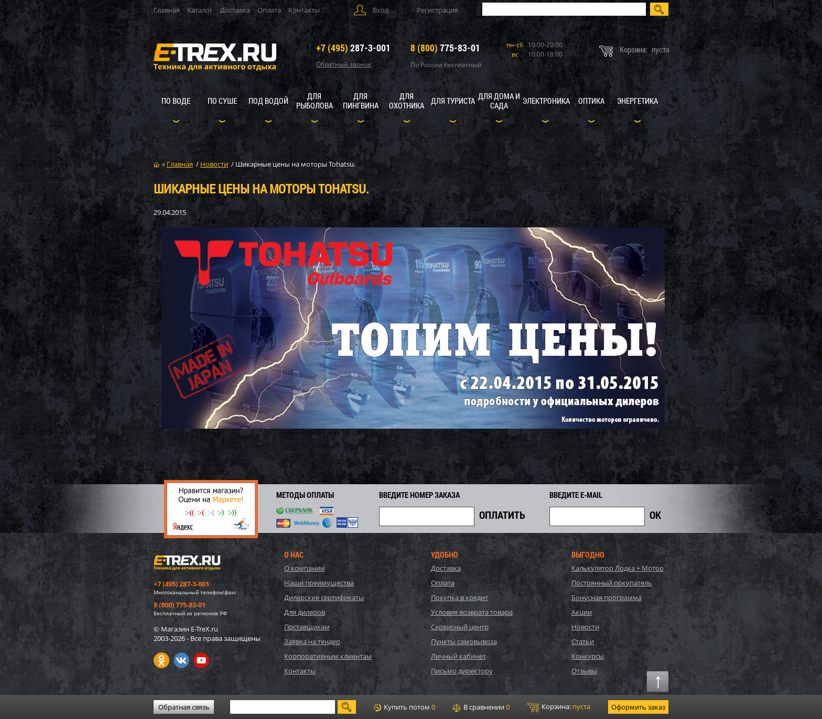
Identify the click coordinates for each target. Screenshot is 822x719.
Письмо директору (462, 671)
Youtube (201, 660)
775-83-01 (445, 47)
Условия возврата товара (472, 612)
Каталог (200, 10)
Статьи (582, 641)
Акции (581, 612)
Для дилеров (304, 612)
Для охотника (406, 101)
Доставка (235, 10)
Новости (585, 626)
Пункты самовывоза (464, 641)
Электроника (546, 100)
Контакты (304, 10)
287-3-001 (353, 47)
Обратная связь (184, 707)
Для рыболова (314, 101)
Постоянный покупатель (611, 582)
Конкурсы (587, 656)
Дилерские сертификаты (324, 597)
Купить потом (404, 707)
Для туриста (453, 100)
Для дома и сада (499, 101)
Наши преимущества (319, 582)
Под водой (268, 100)
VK (181, 660)
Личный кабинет (458, 656)
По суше (222, 100)
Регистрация (437, 10)
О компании (304, 568)
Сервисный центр (460, 626)
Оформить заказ (638, 707)
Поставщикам (307, 626)
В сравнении (481, 707)
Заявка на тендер (312, 641)
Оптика (591, 100)
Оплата (269, 10)
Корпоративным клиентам (328, 656)
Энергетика (637, 100)
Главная (167, 10)
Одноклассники (161, 660)
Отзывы (584, 671)
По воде (175, 100)
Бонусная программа (606, 597)
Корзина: (558, 707)
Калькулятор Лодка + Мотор (617, 568)
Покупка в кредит (459, 597)
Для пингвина (360, 101)
